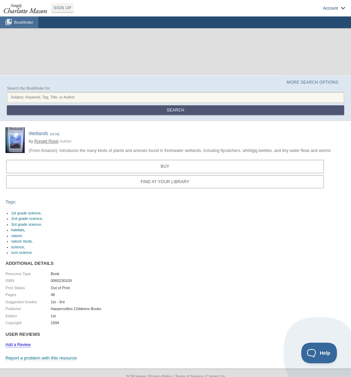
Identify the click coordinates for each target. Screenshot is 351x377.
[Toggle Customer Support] (319, 353)
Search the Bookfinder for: (29, 88)
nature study (21, 241)
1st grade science (26, 213)
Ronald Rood (46, 141)
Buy (165, 166)
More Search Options (312, 82)
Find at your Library (165, 181)
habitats (18, 230)
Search (175, 110)
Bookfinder (23, 22)
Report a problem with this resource (41, 358)
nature (16, 236)
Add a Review (18, 344)
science (17, 247)
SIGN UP (62, 7)
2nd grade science (26, 218)
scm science (21, 252)
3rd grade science (26, 224)
